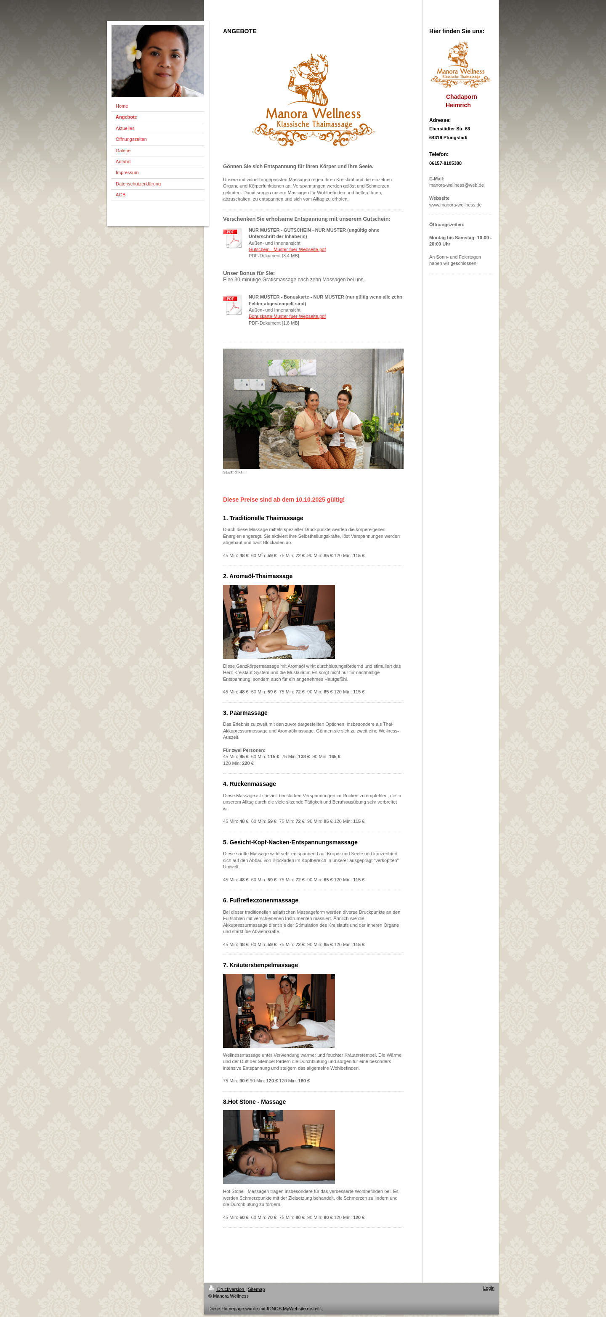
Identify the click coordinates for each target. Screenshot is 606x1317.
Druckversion (226, 1289)
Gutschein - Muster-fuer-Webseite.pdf (287, 249)
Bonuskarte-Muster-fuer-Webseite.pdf (287, 316)
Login (488, 1288)
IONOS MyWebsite (286, 1308)
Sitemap (256, 1289)
